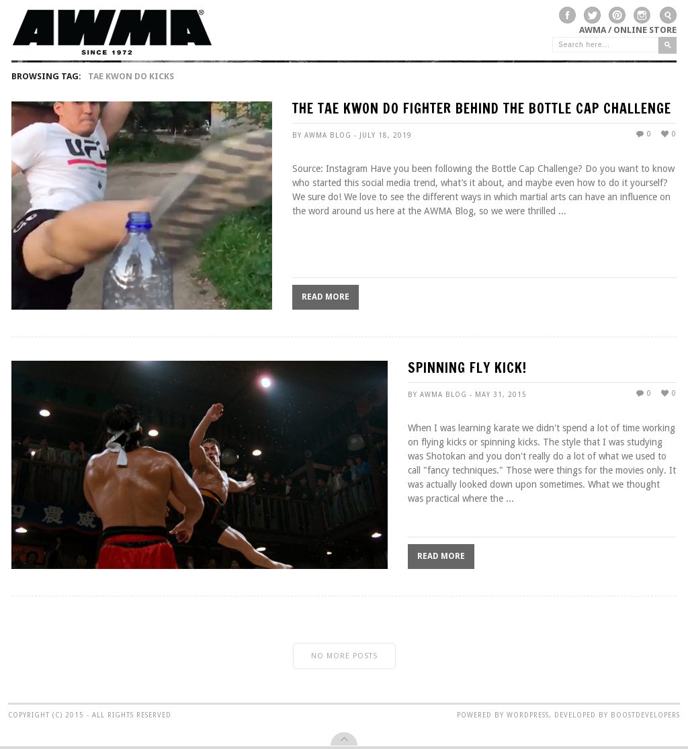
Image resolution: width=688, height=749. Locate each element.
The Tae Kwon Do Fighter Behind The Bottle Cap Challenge (481, 109)
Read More (325, 297)
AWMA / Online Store (628, 30)
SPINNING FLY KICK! (467, 369)
